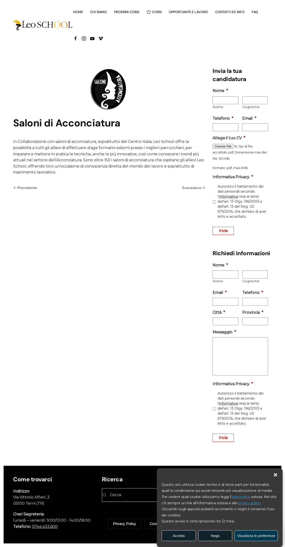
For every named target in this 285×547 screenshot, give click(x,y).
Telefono (223, 118)
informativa (240, 497)
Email (249, 118)
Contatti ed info (230, 12)
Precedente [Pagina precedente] (25, 187)
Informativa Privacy (233, 177)
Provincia (252, 312)
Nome (220, 90)
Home (78, 12)
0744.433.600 (45, 526)
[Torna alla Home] (43, 25)
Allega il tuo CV (229, 138)
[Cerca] (142, 495)
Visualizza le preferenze (256, 536)
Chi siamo (98, 12)
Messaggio (224, 332)
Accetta (179, 536)
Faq (255, 12)
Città (219, 312)
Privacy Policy (124, 524)
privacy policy (249, 503)
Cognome (251, 107)
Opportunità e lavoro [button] (188, 12)
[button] (275, 474)
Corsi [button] (154, 12)
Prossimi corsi (126, 12)
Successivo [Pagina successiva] (193, 187)
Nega (215, 536)
